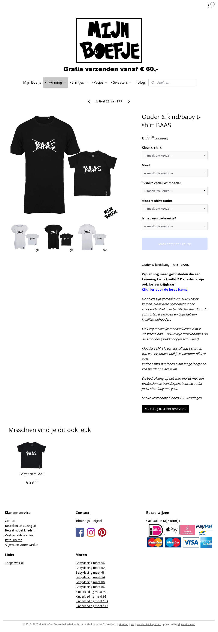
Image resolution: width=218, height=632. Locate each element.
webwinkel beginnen (149, 624)
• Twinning (55, 82)
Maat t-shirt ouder (157, 200)
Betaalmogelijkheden (19, 530)
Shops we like (14, 563)
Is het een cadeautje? (159, 218)
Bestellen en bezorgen (20, 526)
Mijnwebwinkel (186, 624)
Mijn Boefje (32, 82)
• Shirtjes (79, 82)
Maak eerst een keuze (174, 243)
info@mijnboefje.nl (89, 521)
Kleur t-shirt (152, 147)
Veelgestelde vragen (19, 535)
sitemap (123, 624)
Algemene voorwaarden (21, 545)
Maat (146, 165)
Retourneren (13, 540)
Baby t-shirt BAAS (32, 474)
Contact (10, 521)
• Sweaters (121, 82)
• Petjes (100, 82)
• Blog (140, 82)
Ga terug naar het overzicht (165, 408)
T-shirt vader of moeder (161, 183)
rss (132, 624)
